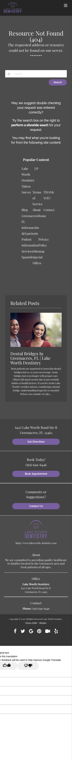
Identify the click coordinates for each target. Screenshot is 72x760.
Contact (49, 210)
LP (36, 168)
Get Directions (36, 441)
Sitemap (38, 251)
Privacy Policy (31, 622)
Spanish (27, 257)
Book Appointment (36, 473)
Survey (26, 192)
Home (42, 216)
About (36, 210)
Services (27, 251)
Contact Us (36, 506)
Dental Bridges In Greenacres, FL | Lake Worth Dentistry (30, 358)
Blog (25, 210)
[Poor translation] (28, 666)
